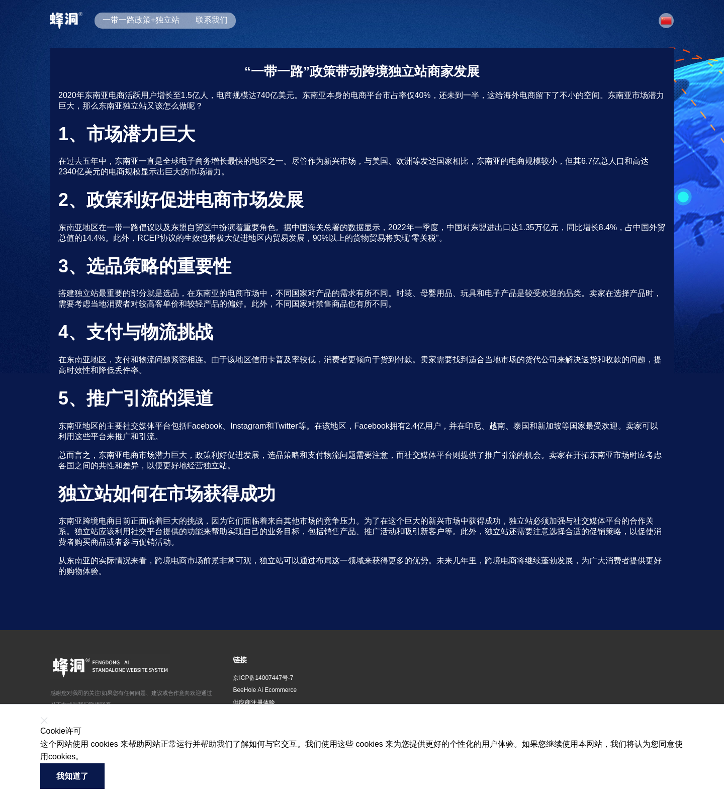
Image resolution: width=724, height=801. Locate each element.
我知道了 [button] (72, 776)
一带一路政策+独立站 (141, 20)
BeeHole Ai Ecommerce (265, 689)
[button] (666, 21)
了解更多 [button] (100, 757)
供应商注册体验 (254, 702)
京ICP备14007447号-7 (263, 677)
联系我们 (212, 20)
